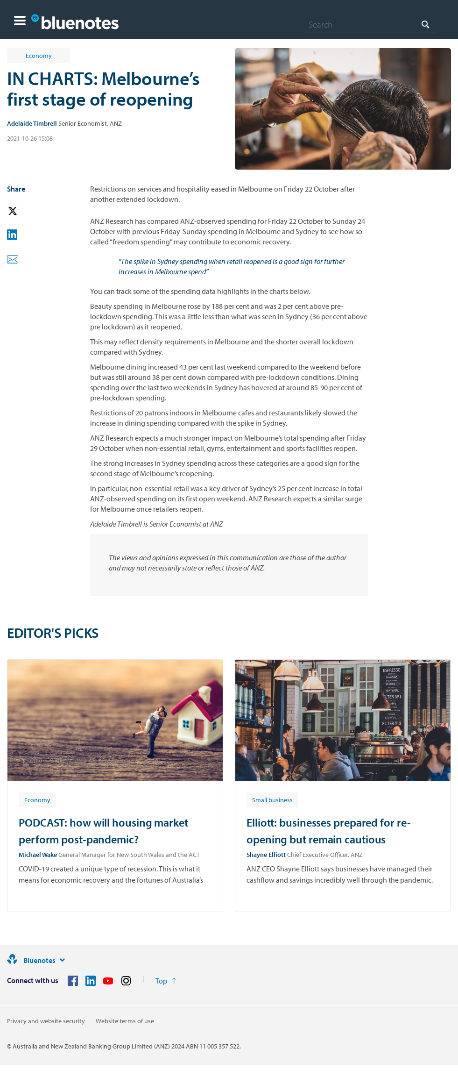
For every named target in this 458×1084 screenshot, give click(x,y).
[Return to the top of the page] (165, 981)
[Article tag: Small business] (272, 799)
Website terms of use (125, 1021)
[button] (20, 22)
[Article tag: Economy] (37, 799)
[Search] (369, 24)
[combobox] (369, 24)
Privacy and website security (46, 1021)
